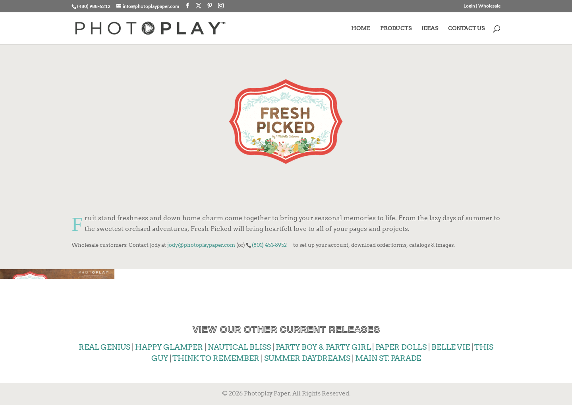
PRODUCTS (396, 28)
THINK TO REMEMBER (215, 358)
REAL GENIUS (104, 347)
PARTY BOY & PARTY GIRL (323, 347)
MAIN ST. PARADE (388, 358)
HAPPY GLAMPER (169, 347)
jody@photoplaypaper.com (201, 245)
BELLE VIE (450, 347)
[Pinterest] (210, 6)
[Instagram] (221, 6)
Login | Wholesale (482, 6)
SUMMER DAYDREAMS (307, 358)
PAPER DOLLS (401, 347)
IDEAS (429, 28)
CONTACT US (466, 28)
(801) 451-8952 (269, 245)
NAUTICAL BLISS (239, 347)
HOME (360, 28)
